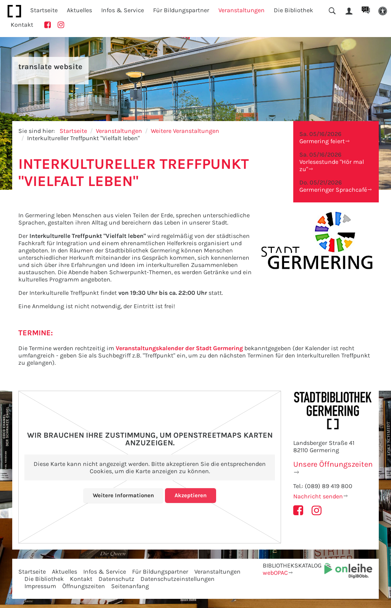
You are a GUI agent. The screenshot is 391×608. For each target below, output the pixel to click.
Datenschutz (116, 578)
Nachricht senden (318, 496)
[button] (382, 11)
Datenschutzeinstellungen (178, 578)
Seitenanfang (130, 586)
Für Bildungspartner (160, 571)
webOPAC (275, 572)
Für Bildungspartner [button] (181, 10)
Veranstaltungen (119, 130)
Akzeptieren (192, 495)
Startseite (44, 10)
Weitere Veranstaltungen (185, 130)
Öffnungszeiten (83, 586)
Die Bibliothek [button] (293, 10)
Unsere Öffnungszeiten (333, 464)
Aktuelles (64, 571)
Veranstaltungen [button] (241, 10)
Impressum (40, 586)
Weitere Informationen (123, 495)
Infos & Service (104, 571)
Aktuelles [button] (79, 10)
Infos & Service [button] (122, 10)
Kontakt (22, 24)
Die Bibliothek (44, 578)
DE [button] (365, 8)
